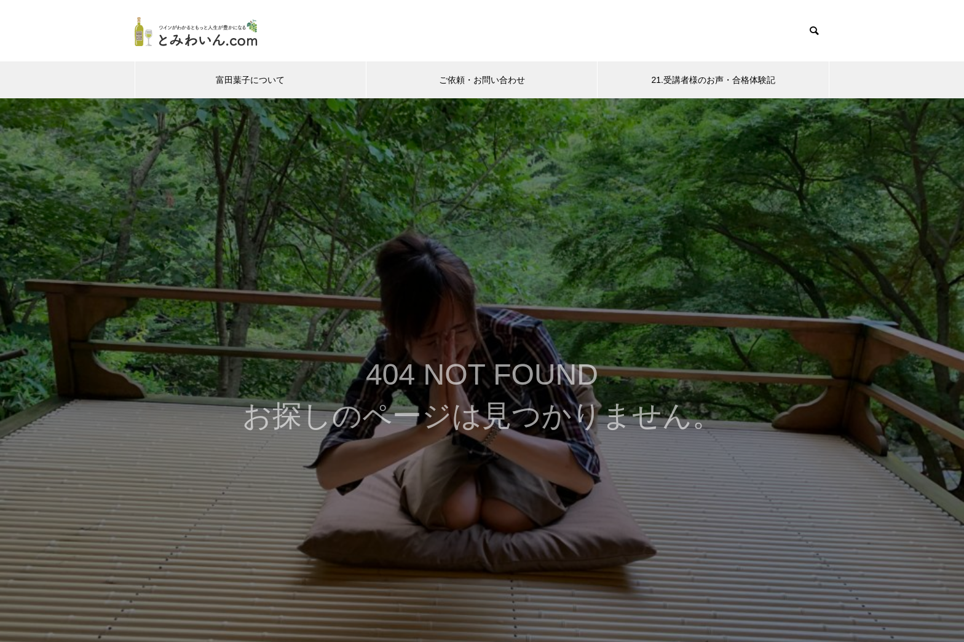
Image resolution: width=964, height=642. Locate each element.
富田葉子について (250, 80)
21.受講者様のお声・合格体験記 (713, 80)
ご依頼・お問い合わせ (482, 80)
